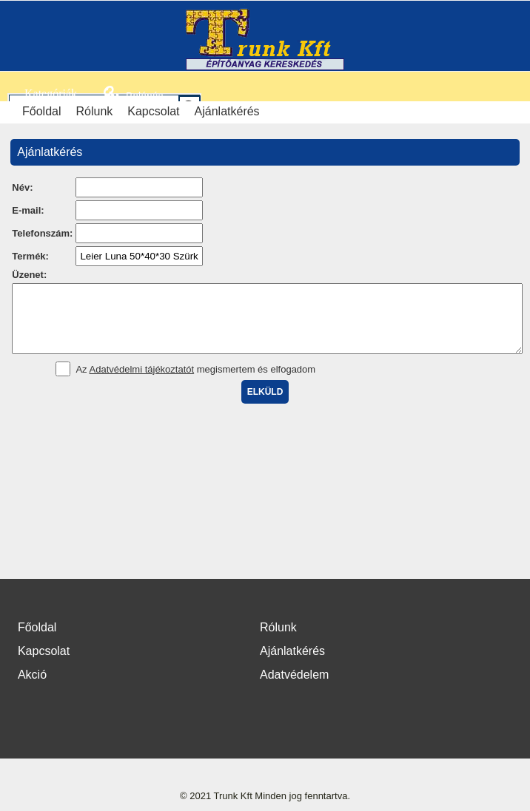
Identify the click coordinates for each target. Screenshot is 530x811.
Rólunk (94, 111)
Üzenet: (29, 274)
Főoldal (41, 111)
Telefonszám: (42, 233)
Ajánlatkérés (227, 111)
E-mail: (28, 210)
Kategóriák (42, 93)
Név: (22, 187)
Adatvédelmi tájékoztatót (142, 382)
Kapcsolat (153, 111)
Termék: (30, 256)
